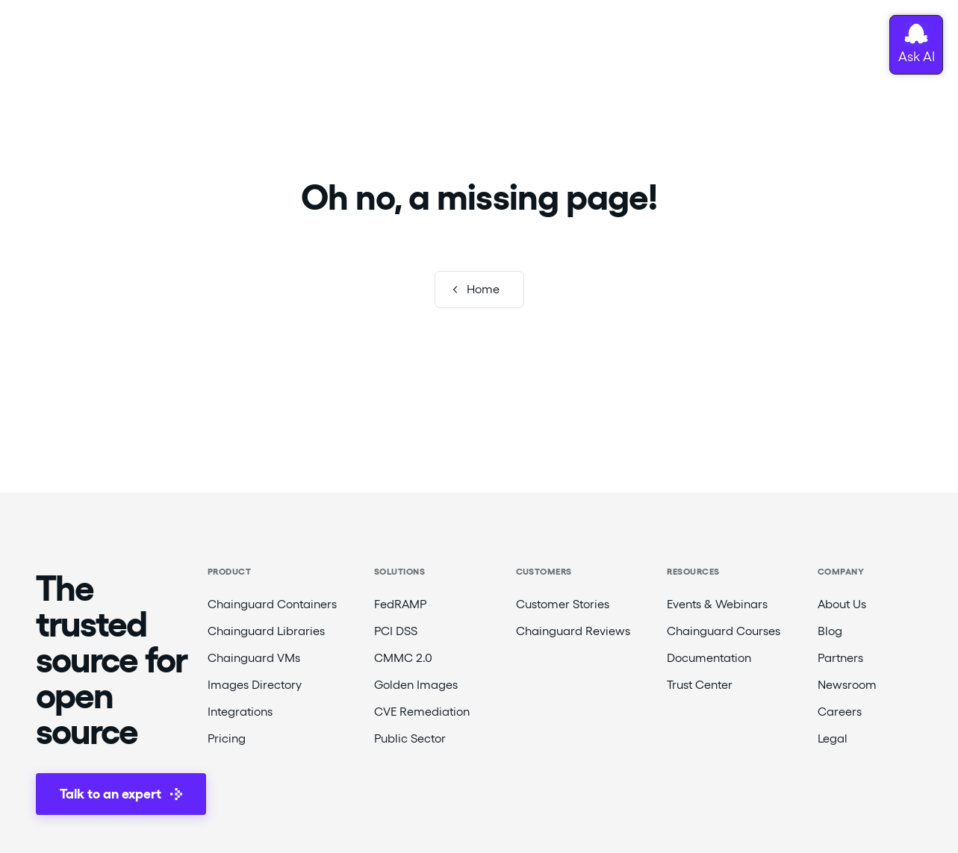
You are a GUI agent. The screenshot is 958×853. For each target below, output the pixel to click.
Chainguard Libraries (266, 631)
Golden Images (416, 685)
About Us (842, 604)
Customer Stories (562, 604)
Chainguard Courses (723, 631)
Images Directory (255, 685)
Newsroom (847, 685)
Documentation (709, 658)
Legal (832, 738)
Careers (840, 711)
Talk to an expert (121, 794)
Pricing (227, 738)
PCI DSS (395, 631)
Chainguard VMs (254, 658)
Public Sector (410, 738)
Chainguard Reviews (573, 631)
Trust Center (700, 685)
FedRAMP (400, 604)
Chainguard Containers (272, 604)
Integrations (240, 711)
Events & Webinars (717, 604)
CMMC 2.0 (403, 658)
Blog (830, 631)
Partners (840, 658)
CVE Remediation (422, 711)
